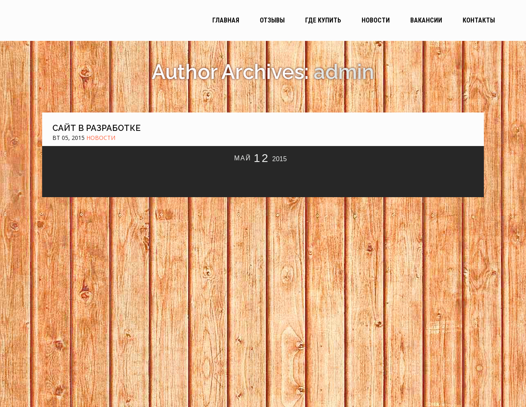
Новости (376, 20)
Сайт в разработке (96, 128)
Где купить (323, 20)
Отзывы (272, 20)
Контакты (479, 20)
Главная (225, 20)
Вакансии (426, 20)
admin (344, 72)
